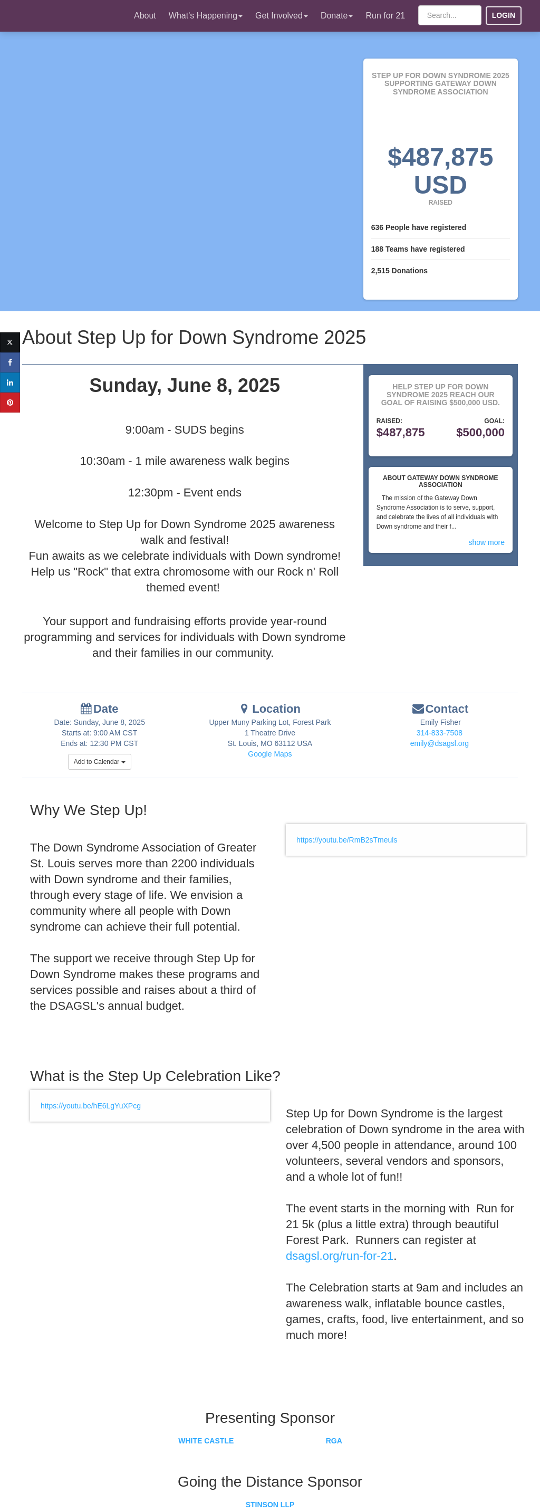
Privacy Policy (424, 1488)
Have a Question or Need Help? (142, 1461)
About (145, 15)
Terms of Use (370, 1488)
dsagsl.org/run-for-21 (331, 1243)
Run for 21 (385, 15)
